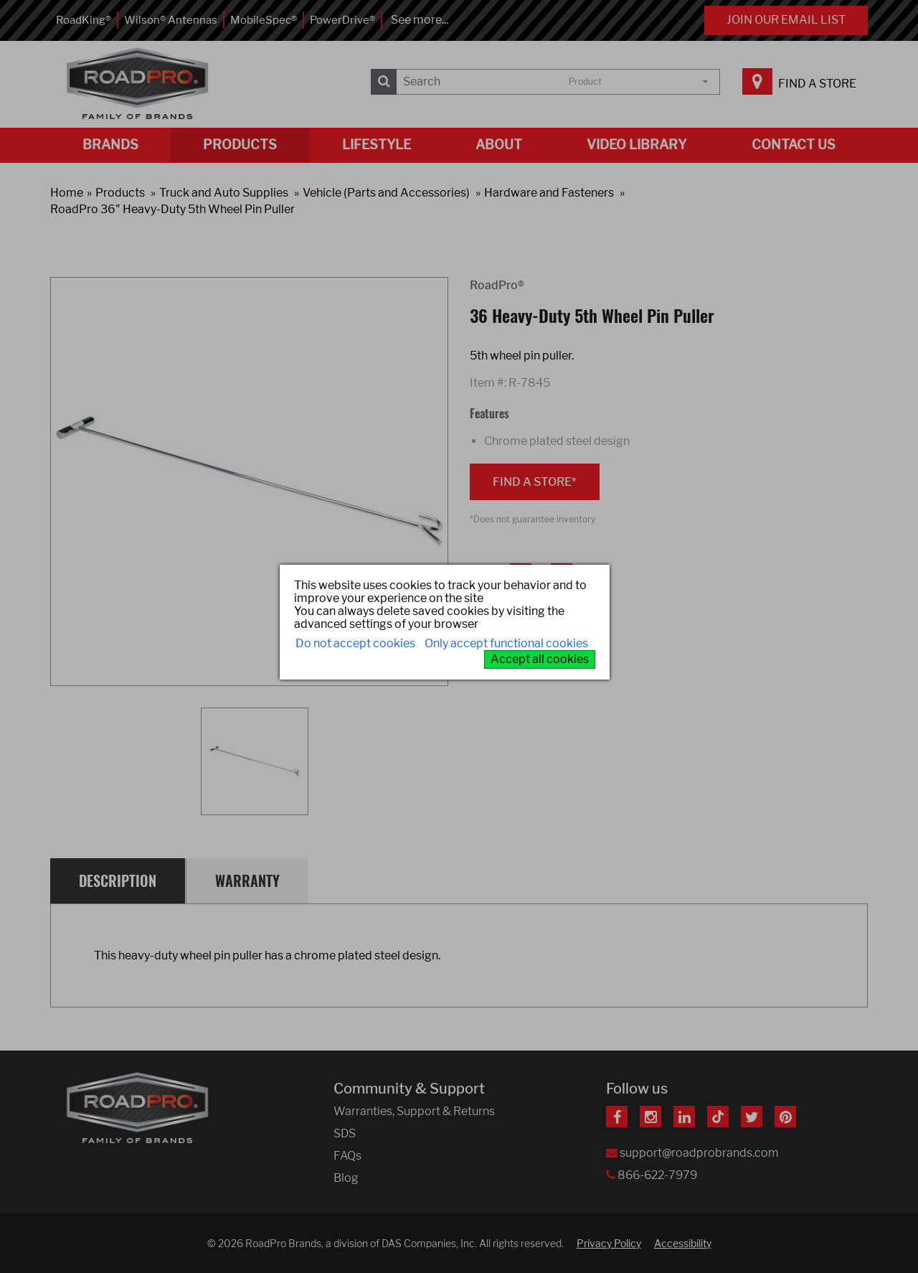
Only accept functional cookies (506, 643)
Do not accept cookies (355, 643)
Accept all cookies (540, 659)
